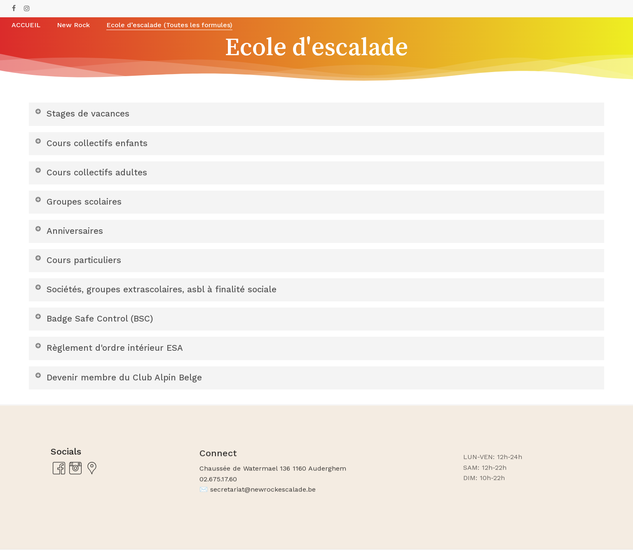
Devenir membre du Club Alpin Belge (122, 383)
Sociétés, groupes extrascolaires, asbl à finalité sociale (161, 293)
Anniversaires (70, 233)
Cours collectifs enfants (93, 143)
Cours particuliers (79, 263)
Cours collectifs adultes (93, 173)
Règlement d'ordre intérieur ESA (112, 353)
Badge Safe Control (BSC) (96, 323)
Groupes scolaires (79, 203)
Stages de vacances (84, 113)
